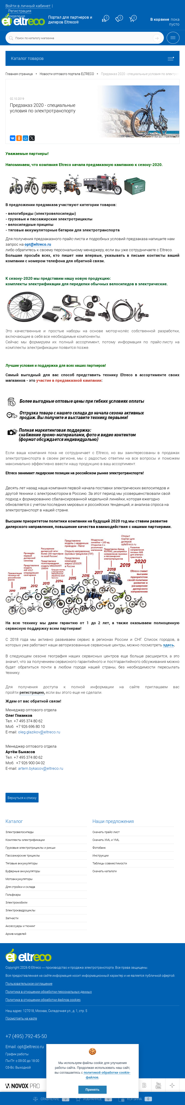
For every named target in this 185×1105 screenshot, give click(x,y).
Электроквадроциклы (20, 910)
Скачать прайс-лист (106, 832)
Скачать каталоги (104, 871)
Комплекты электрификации (25, 840)
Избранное (94, 1099)
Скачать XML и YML (105, 840)
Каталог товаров (92, 58)
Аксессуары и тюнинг (20, 926)
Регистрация (19, 11)
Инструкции (100, 855)
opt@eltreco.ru (38, 244)
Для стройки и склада (20, 887)
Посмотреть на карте (21, 1018)
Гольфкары (13, 894)
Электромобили (16, 902)
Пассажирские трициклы (23, 855)
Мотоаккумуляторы (19, 879)
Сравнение (51, 1099)
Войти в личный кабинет (28, 5)
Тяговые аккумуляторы (22, 863)
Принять (92, 1089)
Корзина (135, 1099)
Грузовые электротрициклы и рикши (30, 847)
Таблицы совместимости (109, 863)
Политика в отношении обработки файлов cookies (43, 1000)
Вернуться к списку (22, 798)
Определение (15, 16)
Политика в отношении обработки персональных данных (49, 992)
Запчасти (12, 918)
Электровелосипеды (20, 832)
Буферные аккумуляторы (23, 871)
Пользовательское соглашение (29, 983)
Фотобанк (99, 847)
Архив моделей (16, 934)
